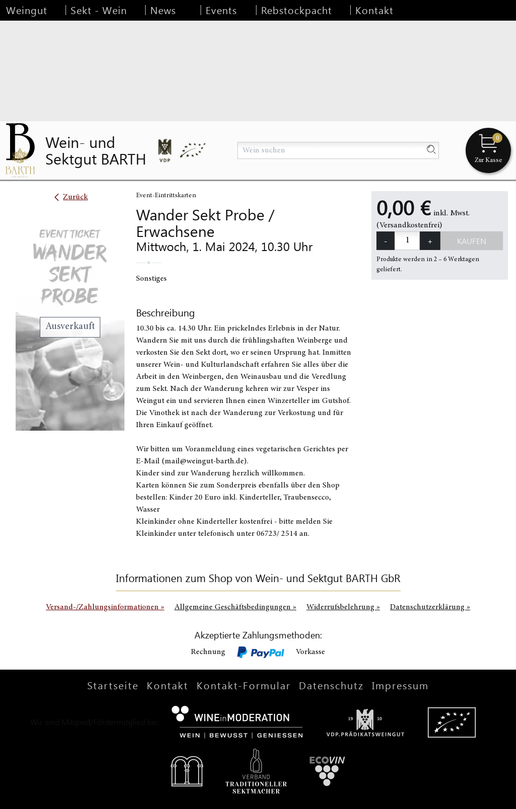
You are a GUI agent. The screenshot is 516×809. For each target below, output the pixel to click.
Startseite (113, 685)
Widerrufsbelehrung (343, 607)
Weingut (26, 10)
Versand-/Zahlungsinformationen (105, 607)
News (163, 10)
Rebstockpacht (296, 10)
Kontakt (374, 10)
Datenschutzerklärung (430, 607)
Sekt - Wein (99, 10)
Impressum (400, 685)
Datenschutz (331, 685)
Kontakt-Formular (244, 685)
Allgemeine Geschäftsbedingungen (235, 607)
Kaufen (471, 240)
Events (221, 10)
